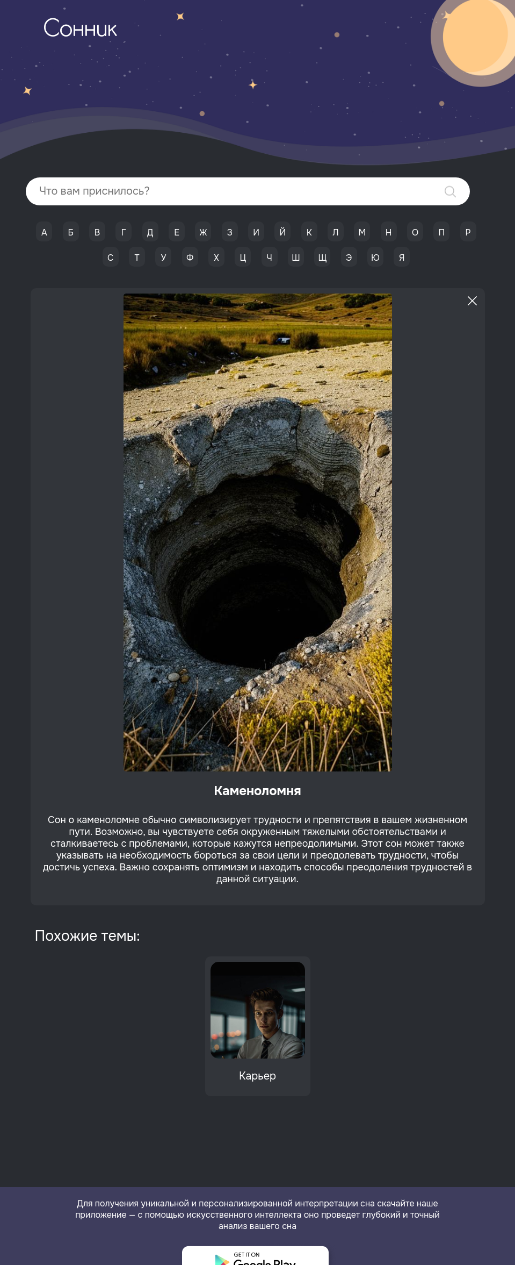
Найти (450, 191)
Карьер (257, 1076)
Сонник (80, 30)
